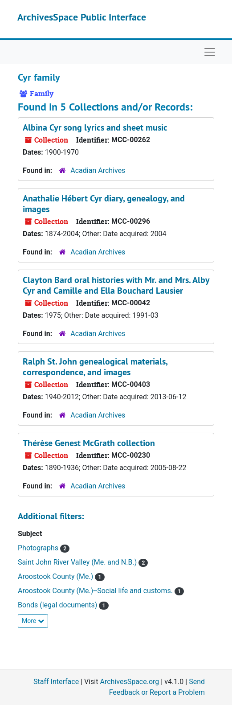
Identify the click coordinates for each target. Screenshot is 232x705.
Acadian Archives (97, 170)
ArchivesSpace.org (129, 681)
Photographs (39, 548)
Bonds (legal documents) (58, 605)
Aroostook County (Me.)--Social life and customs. (96, 590)
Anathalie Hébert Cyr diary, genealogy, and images (104, 204)
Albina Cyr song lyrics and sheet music (95, 127)
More (33, 620)
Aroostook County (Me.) (56, 576)
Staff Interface (56, 681)
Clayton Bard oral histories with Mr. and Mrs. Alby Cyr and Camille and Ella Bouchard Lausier (116, 285)
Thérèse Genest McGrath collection (89, 443)
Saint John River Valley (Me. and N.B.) (78, 562)
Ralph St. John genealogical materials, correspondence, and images (95, 367)
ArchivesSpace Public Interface (81, 17)
